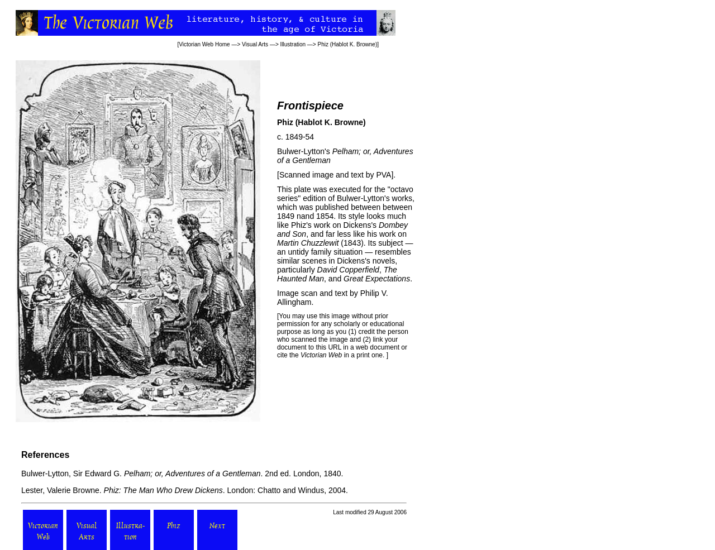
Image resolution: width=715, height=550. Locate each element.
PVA (383, 174)
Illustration (293, 44)
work (322, 225)
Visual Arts (255, 44)
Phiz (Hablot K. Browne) (348, 44)
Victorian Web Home (204, 44)
